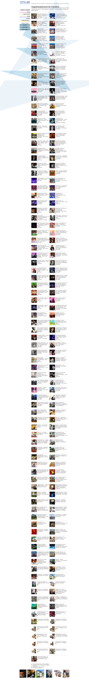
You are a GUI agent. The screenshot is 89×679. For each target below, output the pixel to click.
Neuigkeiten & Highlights (25, 9)
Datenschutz (57, 3)
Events (28, 11)
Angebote (33, 3)
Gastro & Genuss (26, 14)
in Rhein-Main (24, 27)
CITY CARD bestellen (47, 3)
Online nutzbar (25, 29)
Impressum (62, 3)
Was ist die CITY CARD (39, 3)
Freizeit (28, 16)
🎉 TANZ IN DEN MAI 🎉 (25, 20)
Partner (53, 3)
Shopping (28, 18)
